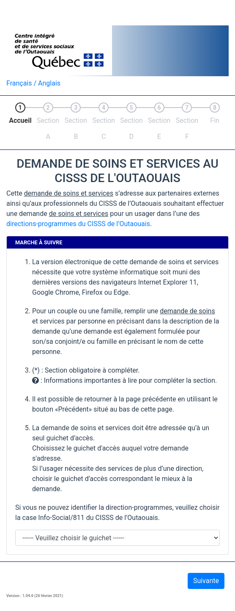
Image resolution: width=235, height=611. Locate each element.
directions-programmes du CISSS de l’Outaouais (78, 224)
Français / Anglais (33, 83)
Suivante (206, 581)
